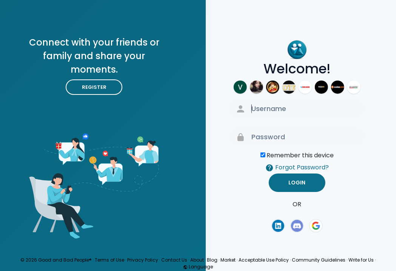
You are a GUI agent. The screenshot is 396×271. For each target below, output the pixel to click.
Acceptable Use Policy (264, 260)
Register (94, 87)
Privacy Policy (142, 260)
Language (198, 266)
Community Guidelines (318, 260)
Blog (212, 260)
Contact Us (174, 260)
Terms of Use (109, 260)
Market (228, 260)
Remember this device (300, 155)
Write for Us (361, 260)
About (197, 260)
